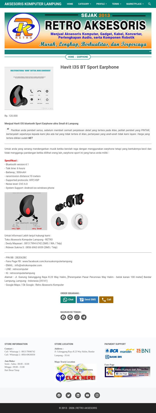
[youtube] (87, 395)
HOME (70, 4)
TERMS (115, 4)
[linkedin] (78, 395)
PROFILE (100, 4)
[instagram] (97, 395)
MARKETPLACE (134, 4)
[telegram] (84, 317)
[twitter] (70, 317)
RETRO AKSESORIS (86, 408)
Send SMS (87, 299)
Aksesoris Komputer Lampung (33, 4)
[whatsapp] (77, 317)
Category (83, 4)
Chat (68, 299)
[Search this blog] (149, 4)
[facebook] (63, 317)
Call (106, 299)
